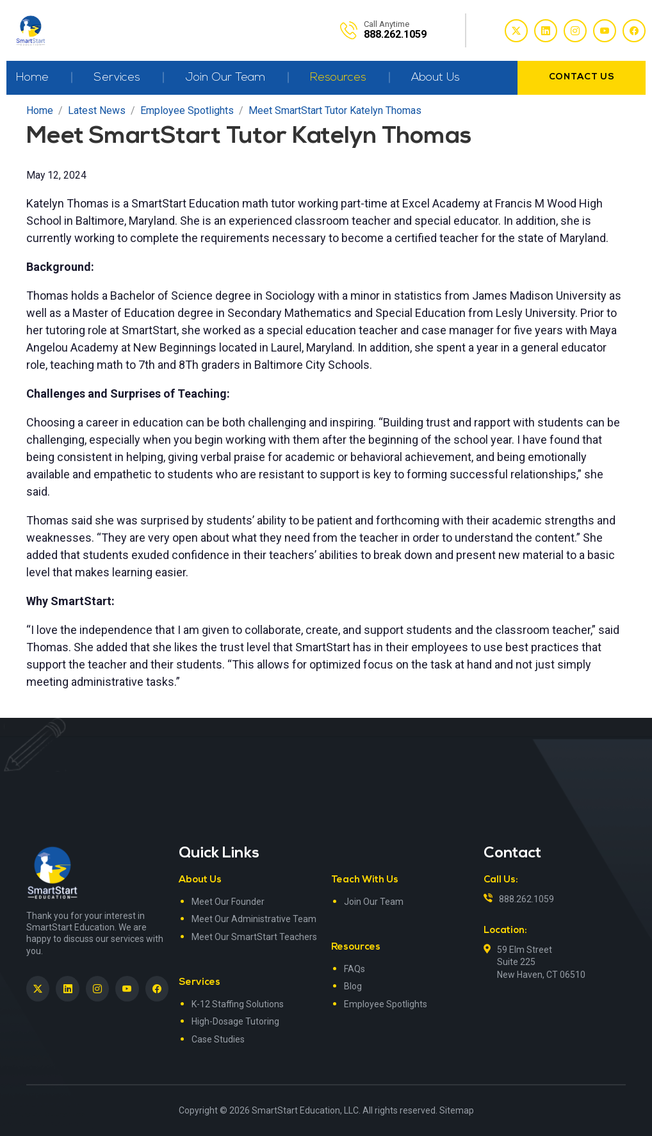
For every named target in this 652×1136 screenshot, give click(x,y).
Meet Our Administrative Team (254, 919)
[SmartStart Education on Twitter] (37, 989)
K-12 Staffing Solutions (238, 1004)
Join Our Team (225, 78)
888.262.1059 (526, 899)
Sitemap (456, 1110)
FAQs (354, 969)
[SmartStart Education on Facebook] (156, 989)
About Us (435, 78)
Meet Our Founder (228, 902)
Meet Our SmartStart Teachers (254, 937)
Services (117, 78)
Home (32, 78)
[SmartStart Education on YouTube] (126, 989)
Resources (338, 78)
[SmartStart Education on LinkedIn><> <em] (67, 989)
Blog (353, 986)
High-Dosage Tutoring (235, 1021)
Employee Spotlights (385, 1004)
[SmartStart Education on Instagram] (97, 989)
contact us (582, 77)
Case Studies (218, 1039)
